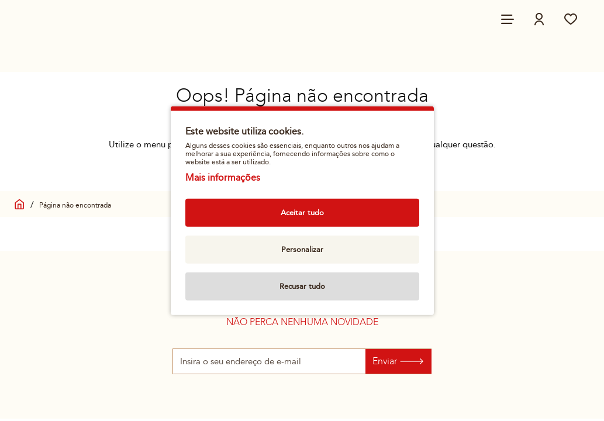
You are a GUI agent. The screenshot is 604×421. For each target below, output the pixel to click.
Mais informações (222, 177)
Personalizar (302, 249)
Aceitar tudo (302, 212)
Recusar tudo (302, 286)
